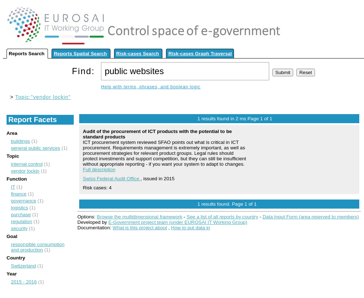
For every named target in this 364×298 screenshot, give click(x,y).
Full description (99, 169)
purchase (21, 214)
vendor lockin (25, 171)
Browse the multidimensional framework (139, 217)
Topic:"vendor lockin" (43, 97)
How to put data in (190, 227)
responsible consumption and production (37, 247)
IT (13, 187)
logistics (19, 207)
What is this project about (140, 227)
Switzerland (23, 266)
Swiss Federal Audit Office (112, 178)
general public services (35, 148)
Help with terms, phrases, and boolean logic (151, 86)
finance (19, 194)
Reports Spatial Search (80, 53)
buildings (20, 141)
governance (23, 201)
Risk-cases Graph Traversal (200, 53)
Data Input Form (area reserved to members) (311, 217)
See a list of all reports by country (222, 217)
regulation (21, 221)
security (19, 228)
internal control (27, 164)
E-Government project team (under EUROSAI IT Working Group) (177, 222)
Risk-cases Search (137, 53)
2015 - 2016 (24, 282)
